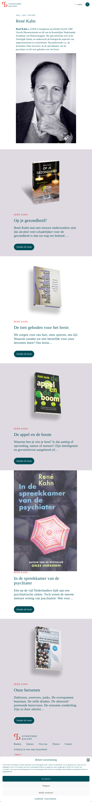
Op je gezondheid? (30, 220)
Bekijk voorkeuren (46, 793)
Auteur (24, 15)
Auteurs (30, 744)
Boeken (17, 744)
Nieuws (56, 744)
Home (18, 15)
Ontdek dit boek (24, 247)
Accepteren (46, 779)
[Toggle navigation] (78, 4)
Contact (68, 744)
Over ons (43, 744)
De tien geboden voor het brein (41, 327)
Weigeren (46, 786)
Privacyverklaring (50, 798)
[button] (88, 760)
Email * (18, 755)
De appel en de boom (32, 434)
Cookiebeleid (39, 798)
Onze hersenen (27, 690)
